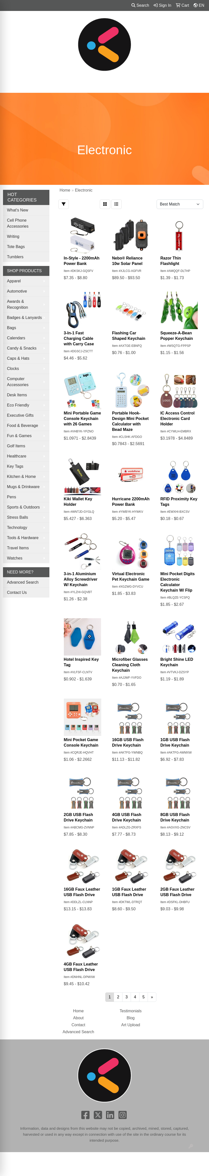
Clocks (13, 368)
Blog (131, 1018)
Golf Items (16, 446)
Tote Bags (16, 247)
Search (140, 5)
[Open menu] (199, 86)
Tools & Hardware (22, 538)
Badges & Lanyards (24, 317)
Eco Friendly (18, 405)
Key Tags (15, 466)
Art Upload (130, 1025)
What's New (17, 210)
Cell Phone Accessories (17, 223)
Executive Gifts (20, 415)
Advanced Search (22, 582)
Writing (13, 236)
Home (78, 1011)
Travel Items (18, 548)
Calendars (16, 338)
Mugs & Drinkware (23, 487)
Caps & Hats (18, 358)
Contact (78, 1025)
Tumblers (15, 257)
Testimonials (131, 1011)
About (78, 1018)
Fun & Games (19, 436)
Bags (11, 328)
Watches (14, 558)
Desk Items (17, 395)
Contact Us (17, 592)
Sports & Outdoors (23, 507)
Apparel (14, 281)
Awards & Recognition (17, 304)
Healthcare (16, 456)
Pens (11, 497)
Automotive (17, 291)
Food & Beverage (22, 425)
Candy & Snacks (21, 348)
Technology (17, 527)
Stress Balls (17, 517)
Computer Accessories (17, 382)
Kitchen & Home (21, 476)
